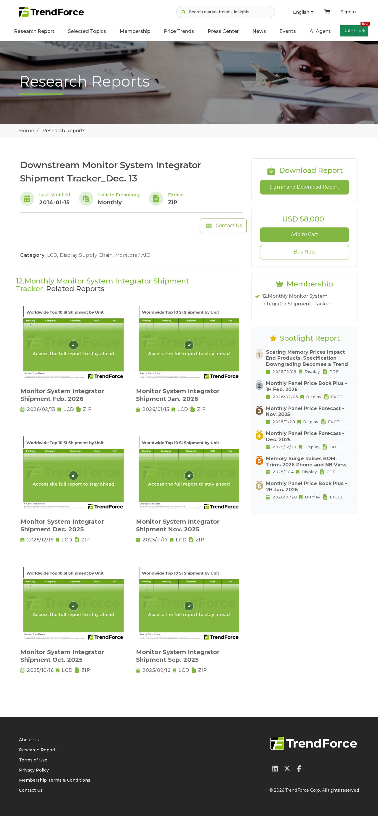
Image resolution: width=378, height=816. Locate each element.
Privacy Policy (34, 770)
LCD (53, 255)
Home (26, 130)
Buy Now (304, 252)
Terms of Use (33, 760)
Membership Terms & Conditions (54, 780)
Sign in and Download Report (304, 187)
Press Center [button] (223, 31)
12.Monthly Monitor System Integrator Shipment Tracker (296, 300)
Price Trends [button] (179, 31)
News (259, 31)
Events (287, 31)
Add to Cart (304, 234)
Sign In (348, 12)
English (303, 12)
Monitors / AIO (133, 255)
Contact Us (223, 226)
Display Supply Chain (87, 255)
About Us (29, 739)
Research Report (34, 31)
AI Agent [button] (320, 31)
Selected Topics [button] (87, 31)
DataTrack (355, 29)
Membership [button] (135, 31)
